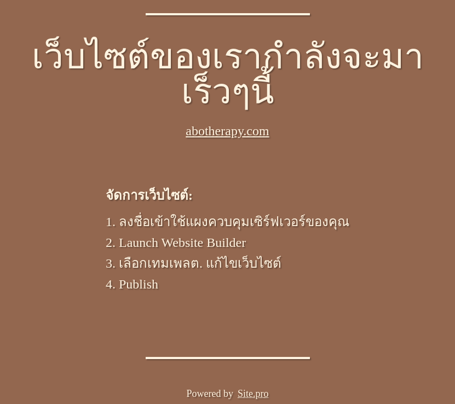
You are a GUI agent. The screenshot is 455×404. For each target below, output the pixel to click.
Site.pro (253, 393)
